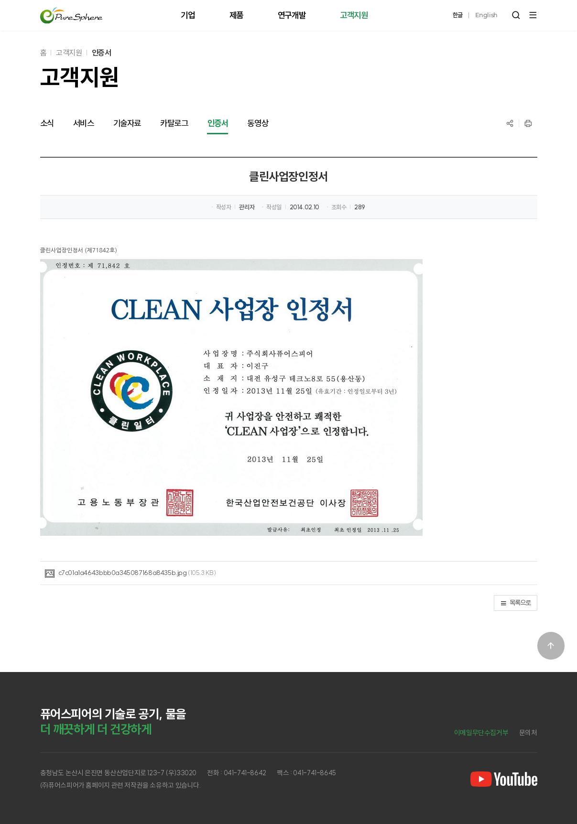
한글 (458, 15)
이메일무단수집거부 (481, 732)
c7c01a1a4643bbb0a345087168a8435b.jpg (122, 572)
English (486, 15)
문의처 (528, 732)
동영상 (257, 123)
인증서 (101, 52)
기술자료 (127, 123)
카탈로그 (174, 123)
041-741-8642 (245, 773)
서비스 (83, 123)
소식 (47, 123)
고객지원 (69, 52)
